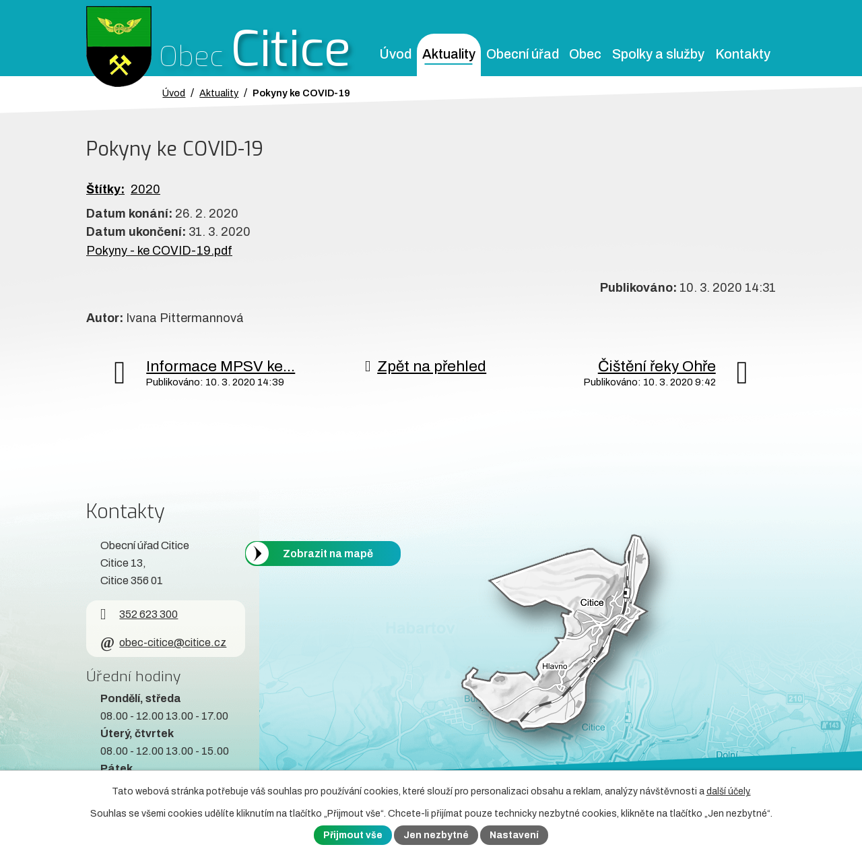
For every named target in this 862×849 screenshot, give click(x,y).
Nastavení (514, 835)
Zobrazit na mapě (328, 553)
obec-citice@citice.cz (163, 642)
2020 (145, 189)
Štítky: (105, 189)
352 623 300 (139, 614)
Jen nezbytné (436, 835)
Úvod (395, 54)
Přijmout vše (353, 835)
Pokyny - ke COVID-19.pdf (159, 250)
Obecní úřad (522, 54)
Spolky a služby (658, 54)
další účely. (728, 791)
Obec (585, 54)
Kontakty (742, 54)
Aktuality (448, 54)
